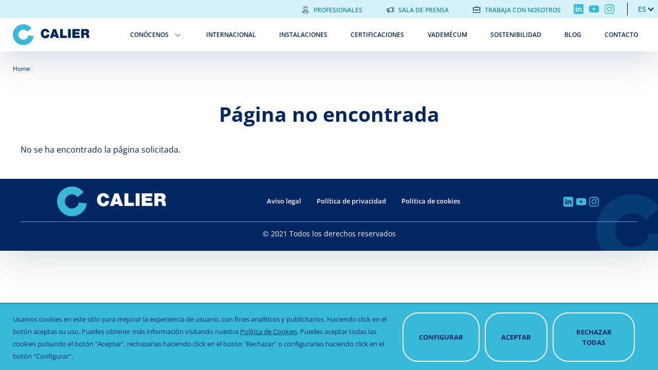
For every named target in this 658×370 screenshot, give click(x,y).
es (642, 9)
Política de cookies (430, 201)
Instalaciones (303, 34)
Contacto (621, 34)
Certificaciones (377, 34)
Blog (572, 34)
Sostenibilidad (515, 34)
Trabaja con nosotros (523, 10)
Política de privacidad (351, 201)
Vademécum (447, 34)
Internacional (231, 34)
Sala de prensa (423, 10)
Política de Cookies (268, 334)
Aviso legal (284, 201)
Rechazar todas (594, 339)
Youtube (594, 9)
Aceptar (516, 339)
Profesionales (338, 10)
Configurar (441, 339)
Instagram (609, 9)
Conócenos (149, 34)
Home (21, 68)
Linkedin (578, 9)
